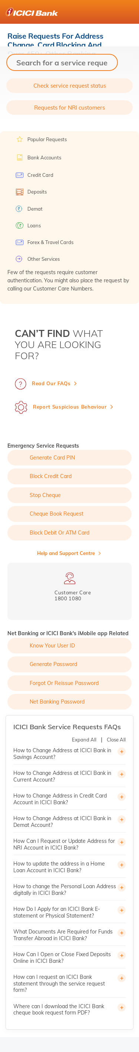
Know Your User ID (52, 645)
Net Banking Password (57, 701)
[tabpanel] (69, 586)
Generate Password (53, 664)
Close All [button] (116, 740)
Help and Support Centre (66, 553)
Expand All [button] (84, 740)
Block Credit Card (51, 476)
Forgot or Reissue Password (64, 683)
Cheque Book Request (56, 513)
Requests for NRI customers (69, 107)
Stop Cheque (45, 495)
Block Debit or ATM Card (59, 532)
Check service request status (69, 85)
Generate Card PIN (52, 457)
